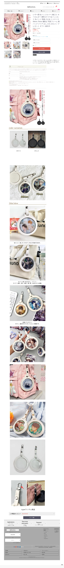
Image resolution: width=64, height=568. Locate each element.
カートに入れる (41, 48)
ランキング (21, 11)
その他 (47, 36)
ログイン (15, 540)
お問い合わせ (13, 554)
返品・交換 (32, 554)
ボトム (45, 533)
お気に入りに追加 (41, 52)
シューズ (45, 534)
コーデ (56, 10)
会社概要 (13, 550)
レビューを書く (32, 517)
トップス (45, 532)
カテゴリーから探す (45, 529)
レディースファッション (36, 36)
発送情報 (50, 554)
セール (32, 11)
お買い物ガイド (32, 550)
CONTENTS (56, 528)
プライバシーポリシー (50, 550)
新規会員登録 (15, 534)
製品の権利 (50, 552)
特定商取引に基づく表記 (32, 552)
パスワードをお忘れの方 (16, 542)
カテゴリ (43, 11)
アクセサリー (46, 538)
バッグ (43, 36)
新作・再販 (10, 11)
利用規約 (13, 552)
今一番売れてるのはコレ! (57, 531)
